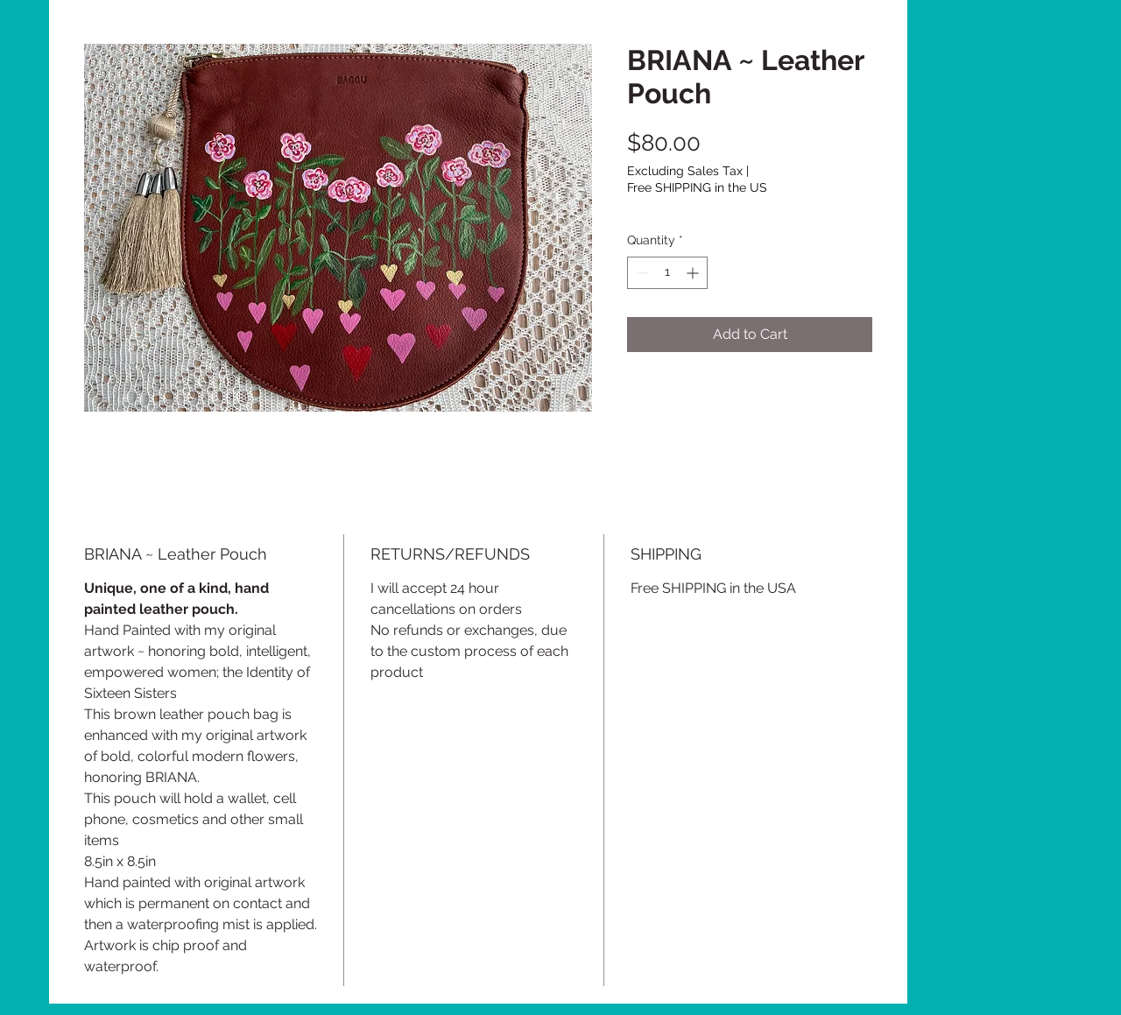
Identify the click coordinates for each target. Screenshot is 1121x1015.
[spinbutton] (667, 272)
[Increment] (694, 272)
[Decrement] (641, 272)
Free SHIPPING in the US (697, 187)
